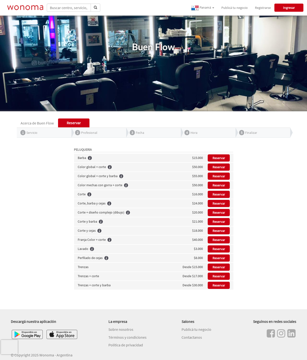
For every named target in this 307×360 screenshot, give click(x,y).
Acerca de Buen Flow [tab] (37, 123)
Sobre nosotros (120, 329)
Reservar (219, 158)
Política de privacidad (125, 345)
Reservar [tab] (74, 122)
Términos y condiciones (127, 337)
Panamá (202, 8)
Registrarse (263, 8)
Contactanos (192, 337)
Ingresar (289, 8)
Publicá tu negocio (234, 8)
